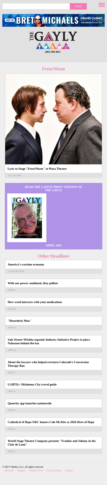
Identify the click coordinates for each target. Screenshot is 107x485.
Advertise (9, 470)
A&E (18, 175)
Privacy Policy (54, 470)
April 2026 (54, 245)
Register (21, 470)
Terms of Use (36, 470)
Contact (69, 470)
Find (78, 6)
